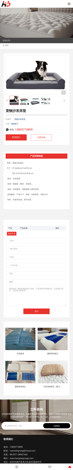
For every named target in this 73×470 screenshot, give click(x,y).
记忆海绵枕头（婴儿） (52, 387)
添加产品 (11, 234)
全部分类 (6, 40)
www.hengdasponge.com (22, 458)
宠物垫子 (14, 124)
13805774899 (24, 129)
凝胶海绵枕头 (52, 353)
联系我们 (8, 439)
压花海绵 (20, 353)
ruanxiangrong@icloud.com (23, 451)
